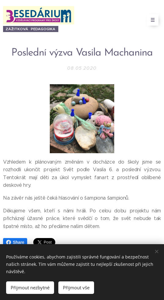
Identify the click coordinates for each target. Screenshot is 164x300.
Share (15, 242)
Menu (151, 20)
